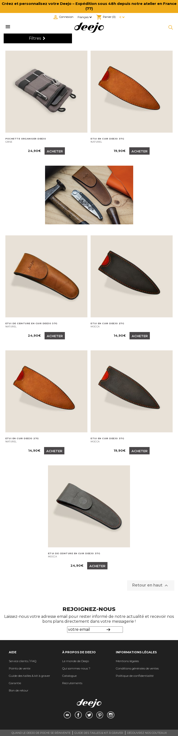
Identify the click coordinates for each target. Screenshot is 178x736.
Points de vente (19, 668)
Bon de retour (18, 690)
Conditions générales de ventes (137, 668)
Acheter (55, 151)
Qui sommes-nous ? (76, 668)
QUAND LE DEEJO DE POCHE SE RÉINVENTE (41, 733)
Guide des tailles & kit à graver (29, 676)
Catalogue (69, 676)
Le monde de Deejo (75, 661)
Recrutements (72, 683)
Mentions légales (127, 661)
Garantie (15, 683)
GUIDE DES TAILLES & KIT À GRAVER (98, 733)
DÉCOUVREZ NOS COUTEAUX (147, 733)
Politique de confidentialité (135, 676)
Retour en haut (150, 585)
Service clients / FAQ (22, 661)
